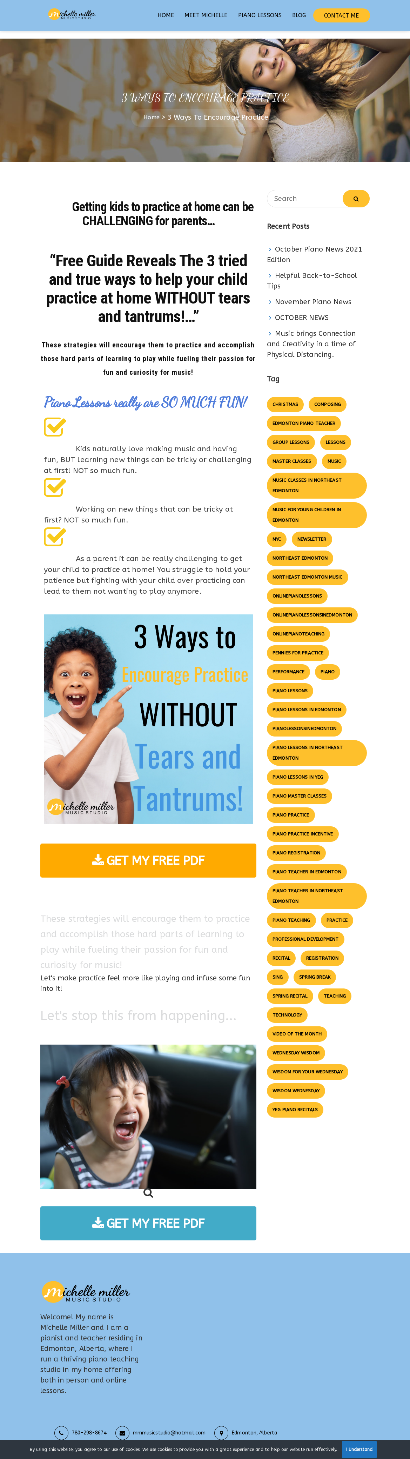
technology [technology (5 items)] (287, 1007)
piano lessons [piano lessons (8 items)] (290, 683)
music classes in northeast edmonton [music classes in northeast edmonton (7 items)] (307, 478)
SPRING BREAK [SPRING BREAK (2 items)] (314, 969)
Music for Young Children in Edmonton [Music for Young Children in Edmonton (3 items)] (307, 507)
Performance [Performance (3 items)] (288, 664)
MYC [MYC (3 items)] (277, 531)
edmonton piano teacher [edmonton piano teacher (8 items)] (304, 415)
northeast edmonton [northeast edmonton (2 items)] (300, 550)
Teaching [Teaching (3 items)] (335, 988)
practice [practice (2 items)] (337, 912)
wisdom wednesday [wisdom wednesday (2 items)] (296, 1083)
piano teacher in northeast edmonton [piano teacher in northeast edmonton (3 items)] (308, 888)
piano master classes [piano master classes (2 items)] (300, 788)
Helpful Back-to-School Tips (312, 273)
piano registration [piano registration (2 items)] (296, 845)
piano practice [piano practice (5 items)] (291, 807)
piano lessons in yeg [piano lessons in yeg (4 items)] (298, 769)
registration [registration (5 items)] (322, 950)
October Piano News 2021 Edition (314, 247)
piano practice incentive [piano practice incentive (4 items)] (303, 826)
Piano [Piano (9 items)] (328, 664)
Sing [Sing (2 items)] (278, 969)
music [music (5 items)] (334, 453)
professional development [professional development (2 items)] (305, 931)
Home (151, 109)
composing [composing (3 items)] (327, 396)
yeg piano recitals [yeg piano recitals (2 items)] (295, 1102)
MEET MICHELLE (205, 15)
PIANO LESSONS (260, 15)
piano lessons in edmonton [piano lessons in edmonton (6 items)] (307, 702)
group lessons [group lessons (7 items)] (291, 434)
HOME (165, 15)
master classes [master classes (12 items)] (292, 453)
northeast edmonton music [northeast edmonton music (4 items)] (307, 569)
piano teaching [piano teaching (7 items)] (291, 912)
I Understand (359, 1449)
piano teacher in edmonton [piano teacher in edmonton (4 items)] (307, 864)
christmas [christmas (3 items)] (285, 396)
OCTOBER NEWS (302, 310)
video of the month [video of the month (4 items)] (297, 1026)
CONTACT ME (341, 15)
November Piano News (313, 294)
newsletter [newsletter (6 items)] (312, 531)
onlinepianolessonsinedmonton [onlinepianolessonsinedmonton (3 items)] (312, 607)
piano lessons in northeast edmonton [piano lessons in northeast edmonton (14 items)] (308, 745)
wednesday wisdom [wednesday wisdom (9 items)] (296, 1045)
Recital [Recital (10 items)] (281, 950)
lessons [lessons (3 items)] (336, 434)
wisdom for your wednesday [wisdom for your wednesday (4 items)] (308, 1064)
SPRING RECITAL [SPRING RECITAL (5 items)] (290, 988)
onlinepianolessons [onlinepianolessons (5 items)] (297, 588)
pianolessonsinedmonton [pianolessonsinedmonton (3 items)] (304, 721)
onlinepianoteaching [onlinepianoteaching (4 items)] (298, 626)
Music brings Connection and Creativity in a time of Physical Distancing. (311, 336)
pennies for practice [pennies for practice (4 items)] (298, 645)
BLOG (299, 15)
